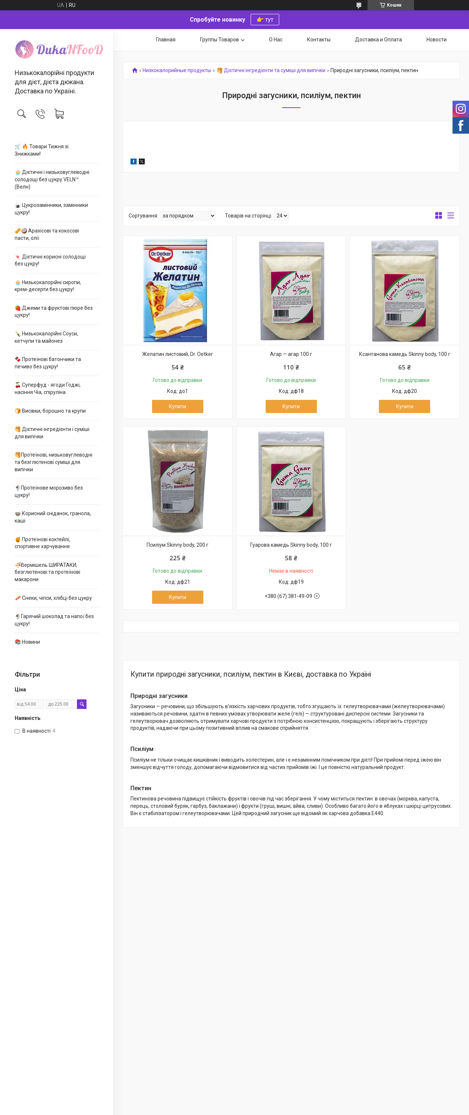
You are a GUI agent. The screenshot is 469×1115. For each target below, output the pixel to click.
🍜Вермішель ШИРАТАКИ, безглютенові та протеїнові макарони (47, 572)
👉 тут (264, 19)
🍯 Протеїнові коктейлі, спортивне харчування (42, 543)
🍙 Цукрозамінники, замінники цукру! (51, 208)
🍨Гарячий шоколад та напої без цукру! (54, 620)
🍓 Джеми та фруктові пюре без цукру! (54, 311)
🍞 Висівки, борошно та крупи (50, 411)
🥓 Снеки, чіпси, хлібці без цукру (53, 598)
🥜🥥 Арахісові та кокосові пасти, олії (47, 234)
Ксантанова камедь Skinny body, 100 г (404, 354)
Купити (177, 406)
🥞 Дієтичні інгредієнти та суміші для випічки (271, 70)
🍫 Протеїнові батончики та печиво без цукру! (48, 362)
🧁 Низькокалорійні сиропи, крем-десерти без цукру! (48, 286)
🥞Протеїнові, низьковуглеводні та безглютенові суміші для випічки (53, 462)
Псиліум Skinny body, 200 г (177, 545)
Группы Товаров (219, 39)
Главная (166, 39)
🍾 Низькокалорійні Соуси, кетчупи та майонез (46, 337)
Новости (436, 39)
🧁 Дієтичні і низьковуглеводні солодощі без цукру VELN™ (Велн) (52, 179)
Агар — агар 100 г (291, 354)
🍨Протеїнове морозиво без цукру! (49, 491)
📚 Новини (27, 642)
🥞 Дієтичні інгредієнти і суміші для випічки (52, 432)
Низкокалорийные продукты (177, 70)
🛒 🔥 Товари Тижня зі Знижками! (42, 150)
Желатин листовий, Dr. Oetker (177, 354)
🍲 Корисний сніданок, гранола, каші (53, 517)
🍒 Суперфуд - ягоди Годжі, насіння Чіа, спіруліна (48, 388)
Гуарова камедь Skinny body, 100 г (291, 545)
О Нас (275, 39)
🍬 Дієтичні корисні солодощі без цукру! (50, 260)
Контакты (318, 39)
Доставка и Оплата (378, 39)
